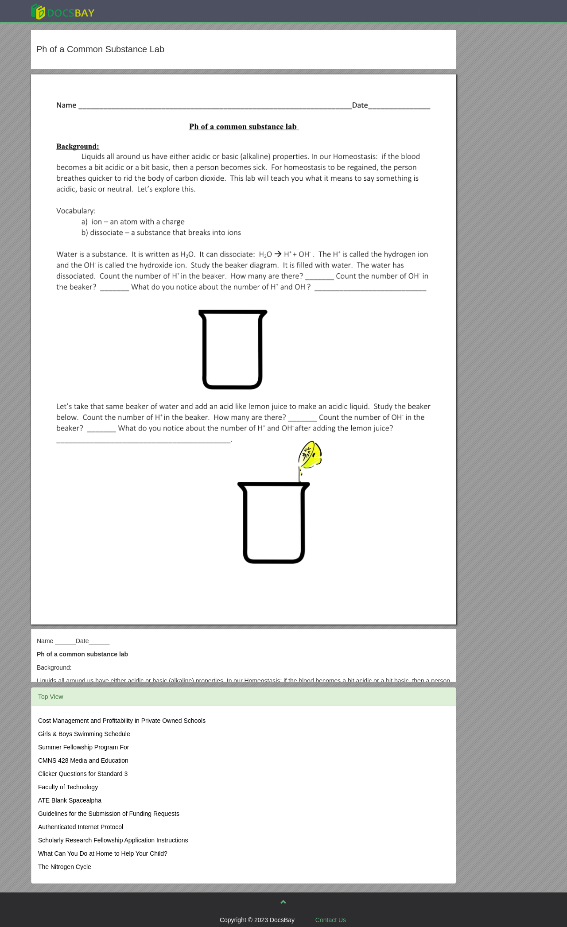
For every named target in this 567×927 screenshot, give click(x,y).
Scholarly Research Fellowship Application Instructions (113, 840)
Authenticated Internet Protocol (80, 826)
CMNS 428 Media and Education (83, 760)
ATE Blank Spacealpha (69, 800)
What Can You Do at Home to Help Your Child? (102, 853)
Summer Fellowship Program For (83, 747)
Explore (129, 11)
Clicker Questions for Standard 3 (83, 773)
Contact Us (330, 919)
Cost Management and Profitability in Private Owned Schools (122, 720)
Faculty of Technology (68, 787)
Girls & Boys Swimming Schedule (84, 733)
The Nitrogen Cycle (64, 866)
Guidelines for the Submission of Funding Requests (108, 813)
